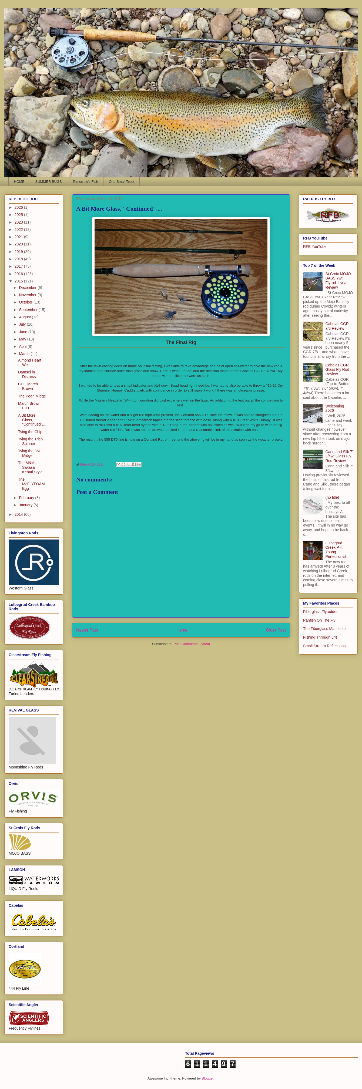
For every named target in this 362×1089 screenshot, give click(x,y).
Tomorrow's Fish (85, 182)
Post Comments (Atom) (191, 644)
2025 (19, 215)
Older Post (276, 630)
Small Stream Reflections (324, 646)
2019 (19, 252)
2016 (19, 274)
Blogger (207, 1078)
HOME (19, 182)
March (25, 354)
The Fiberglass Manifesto (324, 628)
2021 (19, 237)
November (28, 295)
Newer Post (87, 630)
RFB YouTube (315, 246)
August (25, 317)
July (23, 324)
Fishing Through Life (320, 637)
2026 (19, 207)
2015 (19, 281)
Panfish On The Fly (319, 620)
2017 (19, 266)
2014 (19, 514)
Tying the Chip (30, 432)
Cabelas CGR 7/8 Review (337, 326)
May (23, 339)
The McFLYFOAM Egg (31, 484)
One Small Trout (121, 182)
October (26, 302)
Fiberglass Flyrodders (321, 611)
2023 (19, 222)
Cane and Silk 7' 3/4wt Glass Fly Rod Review (339, 456)
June (23, 332)
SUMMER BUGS (48, 182)
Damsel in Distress (27, 374)
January (26, 505)
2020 (19, 244)
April (23, 346)
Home (182, 630)
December (28, 287)
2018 (19, 259)
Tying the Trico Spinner (30, 441)
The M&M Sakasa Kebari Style (30, 467)
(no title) (332, 497)
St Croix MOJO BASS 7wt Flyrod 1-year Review (338, 280)
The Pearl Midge (32, 396)
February (27, 497)
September (28, 310)
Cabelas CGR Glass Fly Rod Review (337, 369)
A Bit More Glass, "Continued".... (32, 420)
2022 (19, 229)
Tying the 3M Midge (29, 453)
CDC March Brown (28, 386)
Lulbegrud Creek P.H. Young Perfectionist (336, 550)
